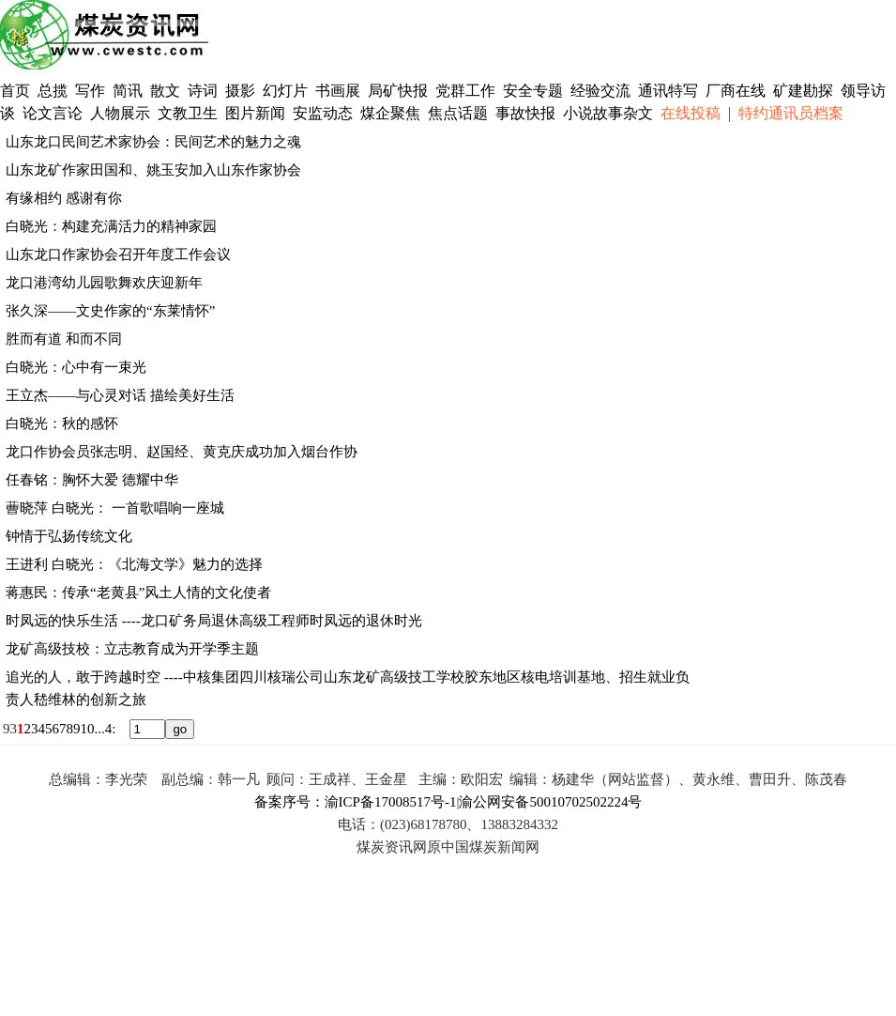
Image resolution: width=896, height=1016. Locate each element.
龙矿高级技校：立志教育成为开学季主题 (132, 648)
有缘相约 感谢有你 (64, 198)
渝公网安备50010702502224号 (550, 801)
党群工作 (465, 91)
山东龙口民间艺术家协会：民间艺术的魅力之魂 (153, 141)
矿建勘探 (803, 91)
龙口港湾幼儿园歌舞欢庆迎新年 (104, 282)
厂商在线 (736, 91)
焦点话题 (458, 113)
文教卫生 (188, 113)
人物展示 (120, 113)
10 (88, 728)
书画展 (337, 91)
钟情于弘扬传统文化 (69, 536)
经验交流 (600, 91)
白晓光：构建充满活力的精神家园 (111, 226)
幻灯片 (285, 91)
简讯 (128, 91)
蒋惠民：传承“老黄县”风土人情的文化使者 (138, 592)
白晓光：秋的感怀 (62, 423)
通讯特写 (668, 91)
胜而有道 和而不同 (64, 338)
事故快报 (525, 113)
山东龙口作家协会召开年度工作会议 (118, 254)
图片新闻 (255, 113)
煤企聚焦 (390, 113)
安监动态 (323, 113)
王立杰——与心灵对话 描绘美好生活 (120, 395)
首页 (15, 91)
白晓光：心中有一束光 (76, 367)
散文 (167, 91)
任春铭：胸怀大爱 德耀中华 (92, 479)
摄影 (242, 91)
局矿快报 (398, 91)
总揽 (53, 91)
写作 (90, 91)
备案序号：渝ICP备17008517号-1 (355, 801)
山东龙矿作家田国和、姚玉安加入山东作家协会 (153, 169)
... (100, 728)
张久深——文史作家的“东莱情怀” (110, 310)
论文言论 (53, 113)
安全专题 (533, 91)
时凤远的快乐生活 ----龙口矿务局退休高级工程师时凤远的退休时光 (214, 620)
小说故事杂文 (608, 113)
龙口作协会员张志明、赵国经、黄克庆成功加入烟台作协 (181, 451)
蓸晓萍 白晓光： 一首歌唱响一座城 (115, 508)
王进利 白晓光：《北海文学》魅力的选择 (134, 564)
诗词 (204, 91)
